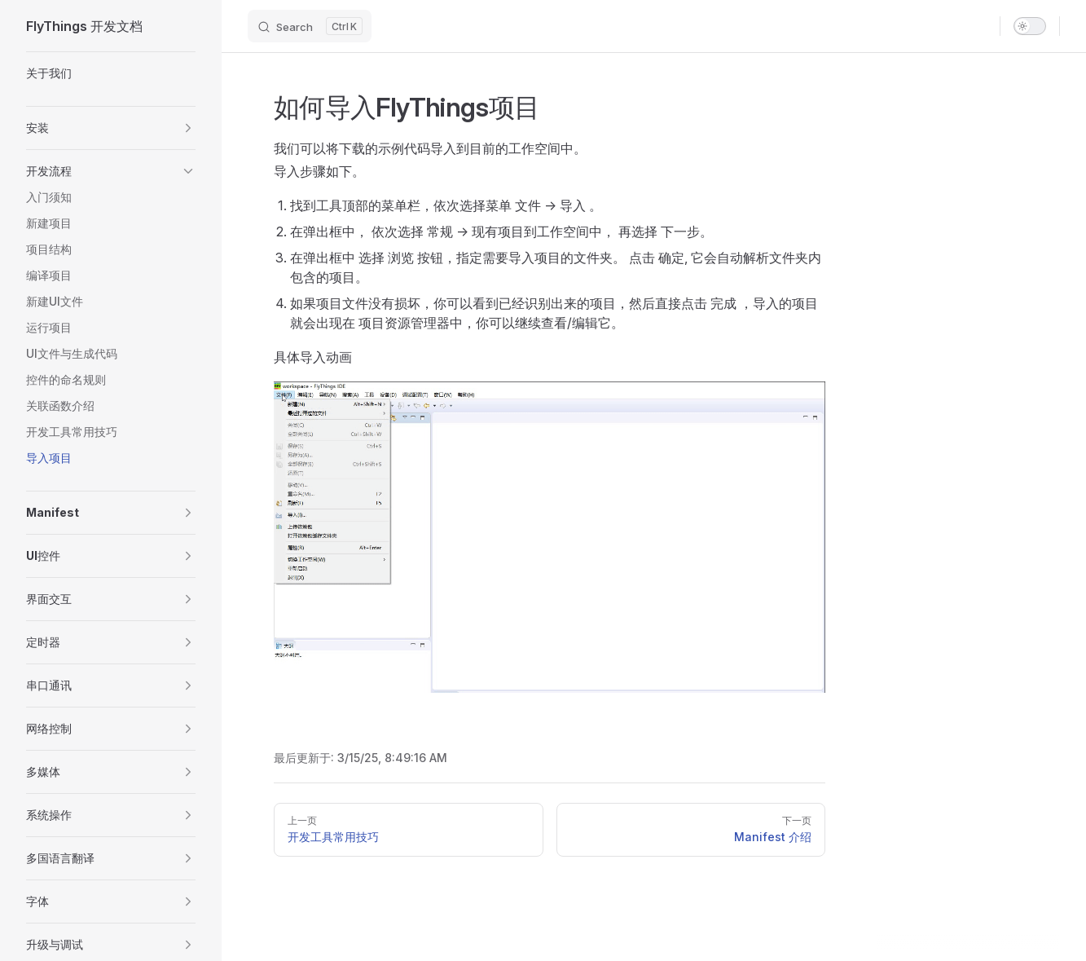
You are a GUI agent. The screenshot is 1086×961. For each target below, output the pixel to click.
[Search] (310, 26)
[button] (111, 128)
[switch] (1029, 26)
